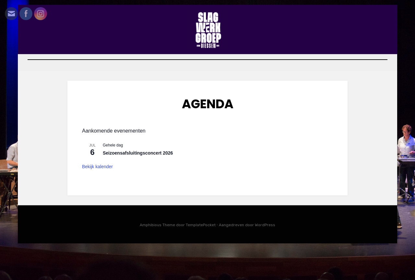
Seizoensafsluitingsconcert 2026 (138, 184)
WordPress (265, 256)
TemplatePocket (201, 256)
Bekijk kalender (97, 198)
